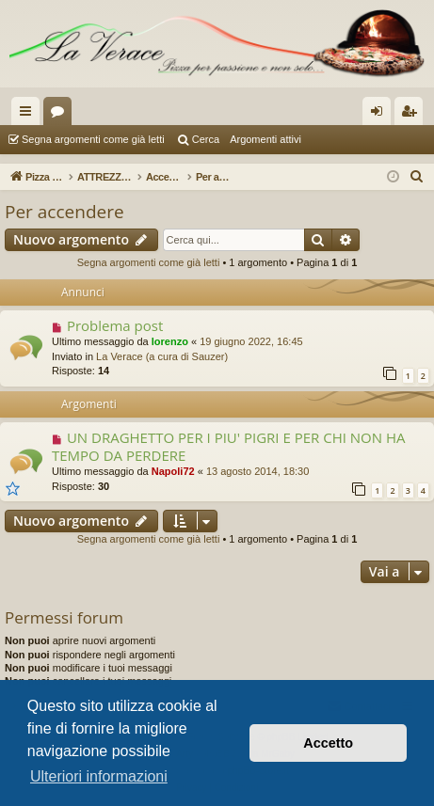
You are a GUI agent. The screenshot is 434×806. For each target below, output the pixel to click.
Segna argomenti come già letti (93, 139)
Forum (61, 114)
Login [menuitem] (381, 114)
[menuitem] (417, 176)
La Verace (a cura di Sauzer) (162, 356)
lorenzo (170, 341)
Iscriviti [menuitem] (413, 114)
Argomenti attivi (265, 139)
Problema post (115, 325)
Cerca (205, 139)
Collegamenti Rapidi (29, 114)
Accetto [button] (328, 743)
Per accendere (64, 211)
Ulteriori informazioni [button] (99, 776)
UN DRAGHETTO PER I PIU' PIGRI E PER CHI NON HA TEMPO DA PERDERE (228, 446)
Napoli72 (173, 471)
